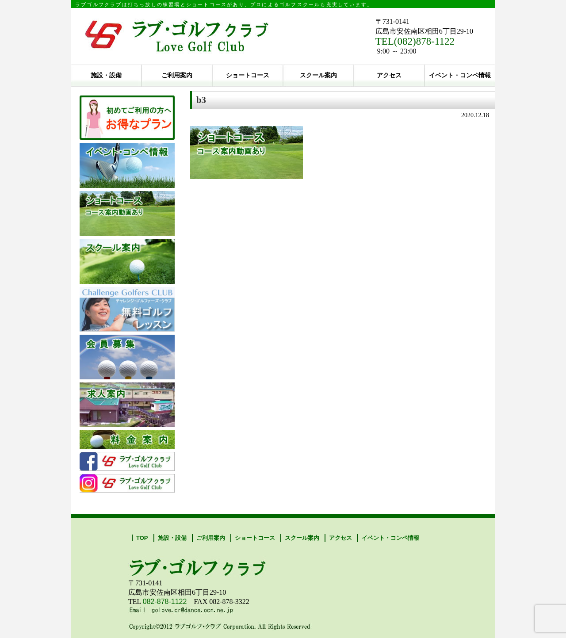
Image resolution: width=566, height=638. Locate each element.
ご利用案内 (176, 75)
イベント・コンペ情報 (460, 75)
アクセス (389, 75)
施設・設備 (106, 75)
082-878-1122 (165, 601)
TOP (142, 538)
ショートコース (247, 75)
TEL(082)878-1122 (415, 41)
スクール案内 (318, 75)
